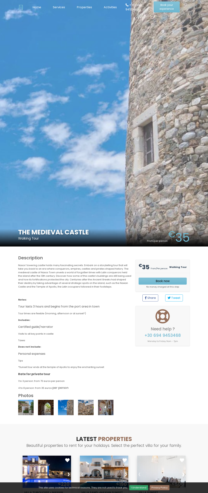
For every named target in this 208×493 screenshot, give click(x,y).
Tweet (174, 298)
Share (150, 298)
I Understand (138, 487)
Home (36, 7)
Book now (163, 281)
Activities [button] (110, 7)
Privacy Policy (159, 487)
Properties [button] (84, 7)
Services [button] (59, 7)
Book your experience (167, 7)
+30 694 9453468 (133, 7)
